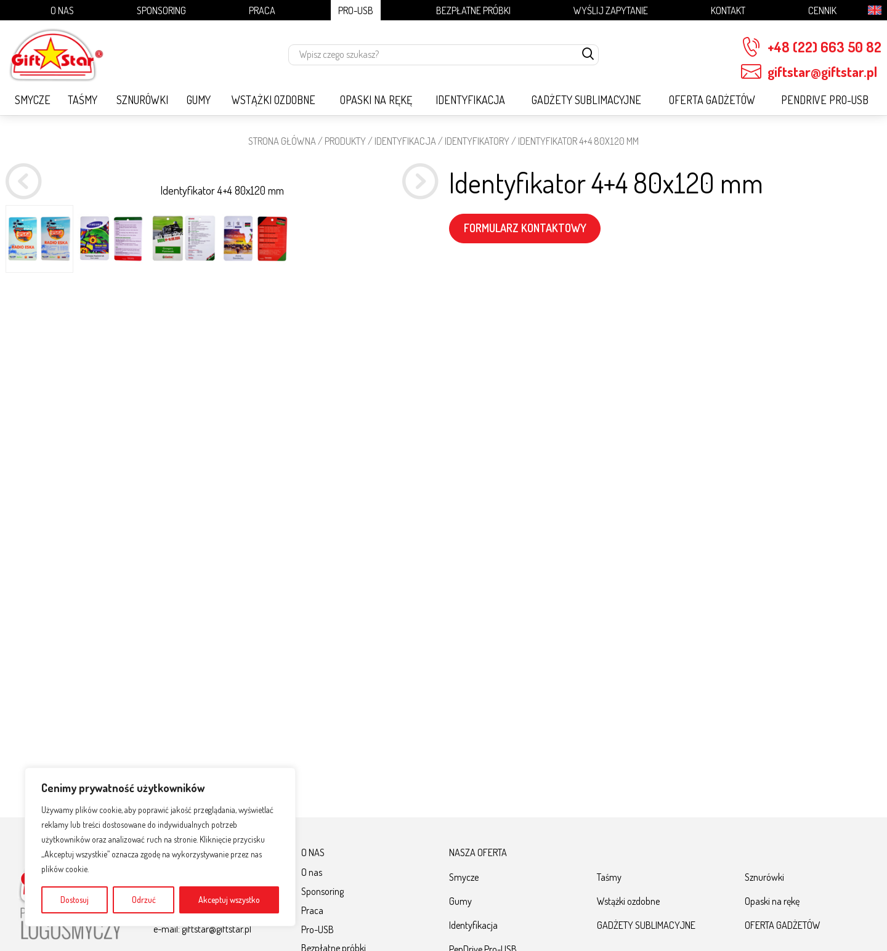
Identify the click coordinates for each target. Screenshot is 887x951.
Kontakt (728, 10)
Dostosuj (74, 899)
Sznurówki (142, 100)
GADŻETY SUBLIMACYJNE (586, 100)
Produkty (345, 140)
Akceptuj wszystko (229, 899)
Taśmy (82, 100)
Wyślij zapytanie (610, 10)
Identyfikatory (477, 140)
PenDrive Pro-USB (825, 100)
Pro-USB (355, 10)
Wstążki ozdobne (273, 100)
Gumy (199, 100)
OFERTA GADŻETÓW (712, 100)
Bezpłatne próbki (473, 10)
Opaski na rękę (376, 100)
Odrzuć (144, 899)
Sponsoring (161, 10)
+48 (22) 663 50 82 (811, 47)
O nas (62, 10)
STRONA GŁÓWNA (282, 140)
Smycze (33, 100)
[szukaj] (588, 55)
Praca (262, 10)
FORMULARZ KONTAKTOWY (525, 228)
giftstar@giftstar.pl (809, 71)
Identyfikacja (470, 100)
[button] (420, 337)
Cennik (822, 10)
